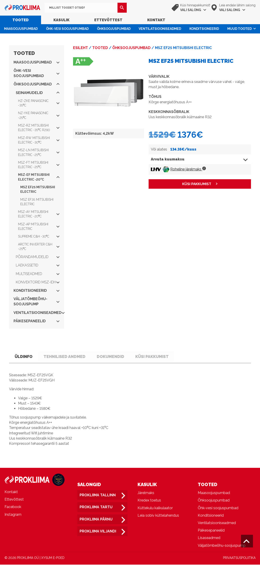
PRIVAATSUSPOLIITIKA (239, 558)
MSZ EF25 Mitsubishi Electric (37, 189)
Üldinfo (24, 356)
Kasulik (61, 20)
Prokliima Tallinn (98, 495)
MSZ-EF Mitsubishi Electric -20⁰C (39, 177)
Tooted (20, 20)
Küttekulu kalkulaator (155, 508)
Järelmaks (146, 493)
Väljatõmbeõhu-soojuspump (37, 301)
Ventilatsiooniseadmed (160, 29)
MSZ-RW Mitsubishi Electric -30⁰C (39, 140)
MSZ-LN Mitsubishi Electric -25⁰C (39, 152)
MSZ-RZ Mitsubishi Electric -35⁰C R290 (39, 128)
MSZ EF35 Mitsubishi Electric (36, 202)
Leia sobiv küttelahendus (158, 515)
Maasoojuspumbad (21, 29)
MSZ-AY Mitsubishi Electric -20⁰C (39, 214)
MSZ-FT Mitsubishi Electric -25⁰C (39, 165)
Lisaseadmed (209, 538)
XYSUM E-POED (52, 558)
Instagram (13, 515)
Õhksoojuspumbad (114, 29)
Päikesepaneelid (37, 321)
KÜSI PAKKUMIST (197, 184)
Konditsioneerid (204, 29)
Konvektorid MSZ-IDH (38, 282)
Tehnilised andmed (68, 356)
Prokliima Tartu (96, 507)
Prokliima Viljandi (98, 531)
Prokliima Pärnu (96, 519)
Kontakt (156, 20)
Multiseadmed (38, 273)
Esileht (80, 48)
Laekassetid (38, 265)
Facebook (13, 507)
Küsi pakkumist (160, 356)
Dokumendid (116, 356)
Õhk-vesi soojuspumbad (67, 29)
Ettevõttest (108, 20)
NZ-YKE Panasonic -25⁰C (39, 115)
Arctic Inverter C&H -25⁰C (39, 246)
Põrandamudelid (38, 256)
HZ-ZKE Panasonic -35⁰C (39, 103)
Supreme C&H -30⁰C (39, 236)
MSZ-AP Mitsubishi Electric (39, 226)
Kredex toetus (149, 501)
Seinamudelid (38, 92)
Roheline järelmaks (188, 169)
